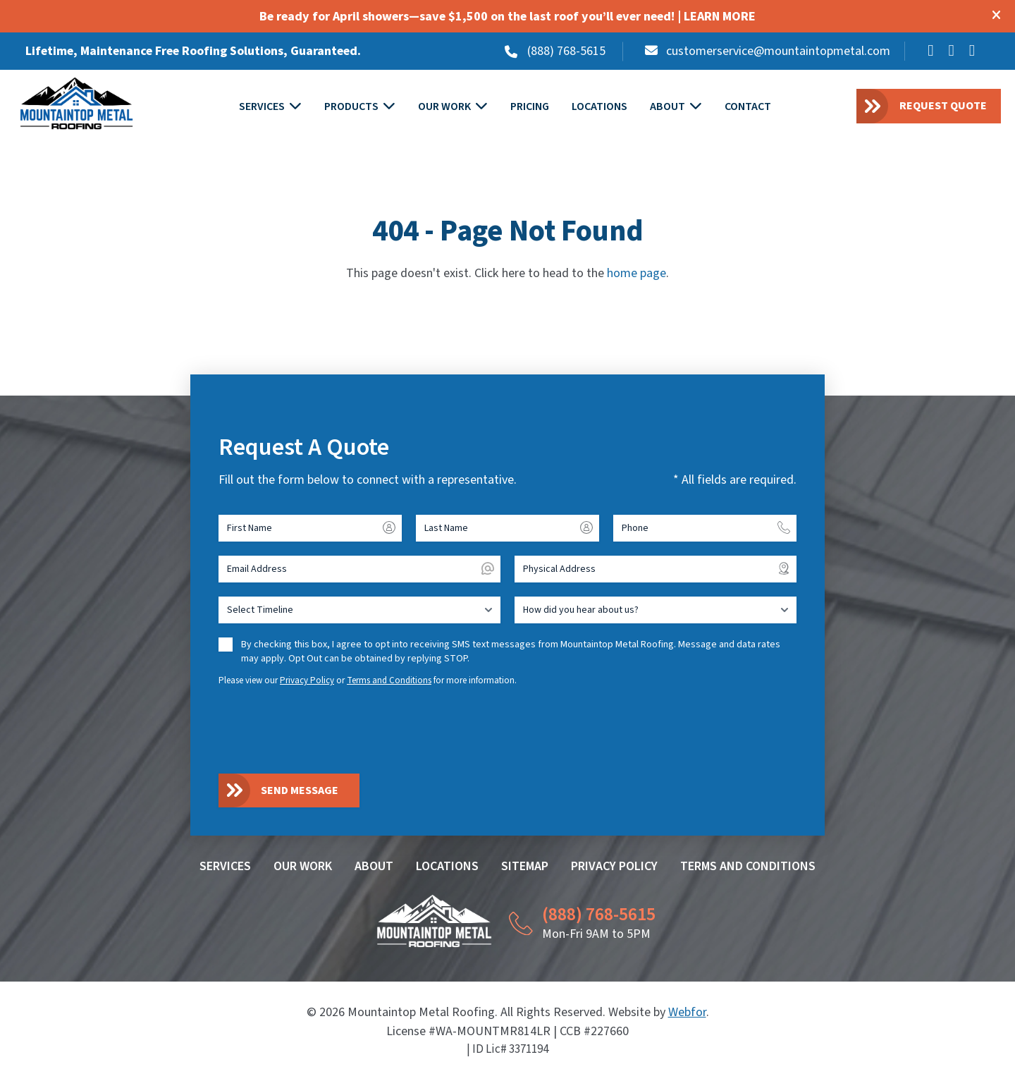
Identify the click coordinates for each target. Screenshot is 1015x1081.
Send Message (299, 791)
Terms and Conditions (389, 681)
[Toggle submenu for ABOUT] (696, 107)
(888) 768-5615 (566, 51)
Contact (748, 107)
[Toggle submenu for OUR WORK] (482, 107)
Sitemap (524, 867)
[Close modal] (996, 16)
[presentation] (326, 729)
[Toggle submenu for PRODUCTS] (389, 107)
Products (352, 107)
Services (262, 107)
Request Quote (943, 106)
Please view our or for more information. (368, 681)
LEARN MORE (720, 16)
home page (636, 274)
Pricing (530, 107)
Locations (600, 107)
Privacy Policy (307, 681)
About (668, 107)
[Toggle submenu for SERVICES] (296, 107)
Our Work (445, 107)
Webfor (687, 1013)
